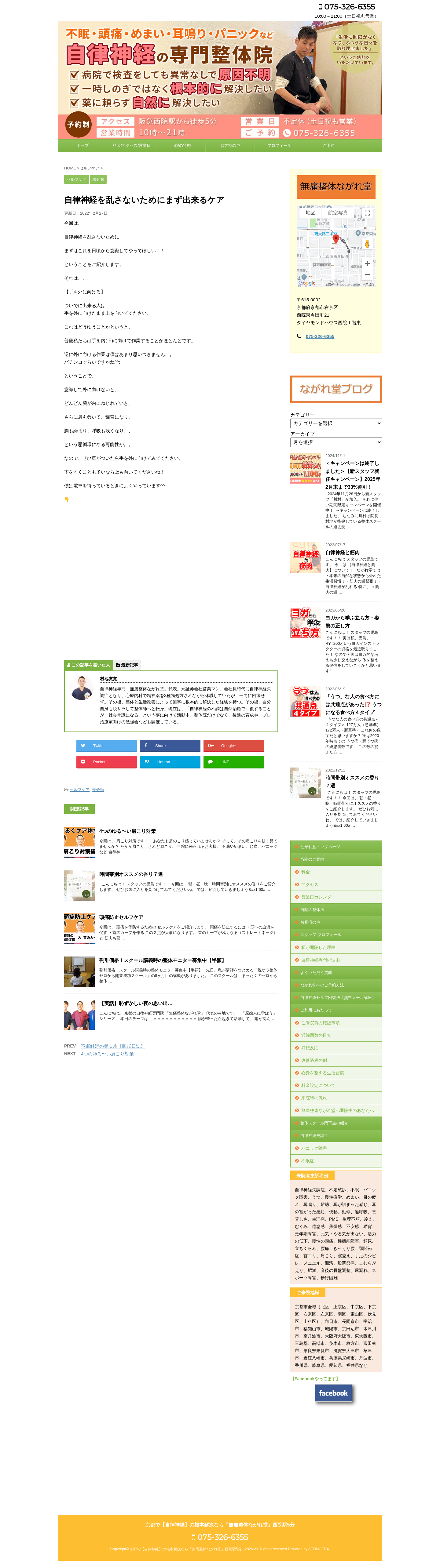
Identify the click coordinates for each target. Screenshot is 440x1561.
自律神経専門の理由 (320, 959)
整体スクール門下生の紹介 (324, 1123)
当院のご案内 (312, 859)
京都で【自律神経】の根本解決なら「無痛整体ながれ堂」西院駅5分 (220, 1441)
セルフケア (80, 789)
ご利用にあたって (316, 1010)
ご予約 (329, 145)
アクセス (309, 884)
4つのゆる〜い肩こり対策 (127, 831)
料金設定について (318, 1085)
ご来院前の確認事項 (320, 1022)
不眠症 (307, 1160)
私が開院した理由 (318, 947)
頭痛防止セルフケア (121, 917)
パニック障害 (314, 1148)
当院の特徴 (181, 145)
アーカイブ (302, 434)
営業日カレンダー (318, 897)
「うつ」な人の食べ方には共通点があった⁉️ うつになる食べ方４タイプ (353, 704)
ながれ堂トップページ (320, 846)
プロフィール (279, 145)
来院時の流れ (314, 1097)
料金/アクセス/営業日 (132, 145)
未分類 (98, 789)
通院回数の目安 (316, 1035)
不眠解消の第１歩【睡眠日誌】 (113, 1046)
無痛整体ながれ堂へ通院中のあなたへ (337, 1110)
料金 (305, 871)
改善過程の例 (314, 1060)
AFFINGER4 (318, 1466)
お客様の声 (230, 145)
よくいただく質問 (316, 972)
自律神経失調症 (314, 1135)
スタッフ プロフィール (320, 934)
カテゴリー (302, 415)
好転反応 (309, 1047)
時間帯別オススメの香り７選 (131, 874)
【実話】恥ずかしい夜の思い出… (136, 1003)
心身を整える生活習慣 (322, 1072)
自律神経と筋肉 (342, 552)
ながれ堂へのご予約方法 (322, 985)
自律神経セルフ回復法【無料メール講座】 (338, 997)
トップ (83, 145)
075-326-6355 (347, 6)
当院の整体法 (312, 909)
